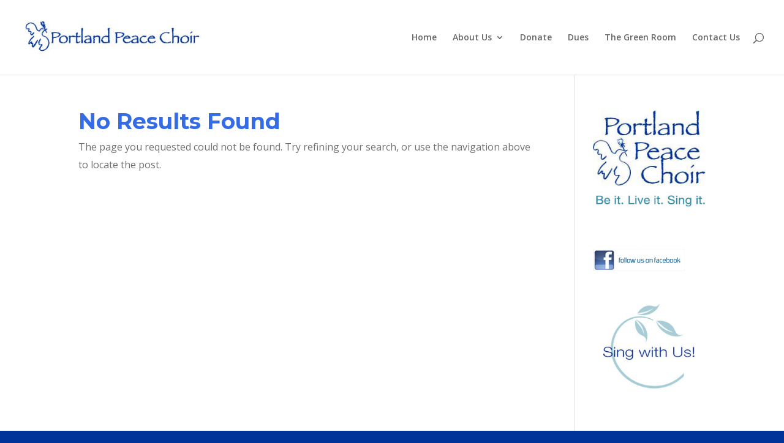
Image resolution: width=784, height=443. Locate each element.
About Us (472, 38)
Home (424, 38)
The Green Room (640, 38)
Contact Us (716, 38)
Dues (578, 38)
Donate (536, 38)
